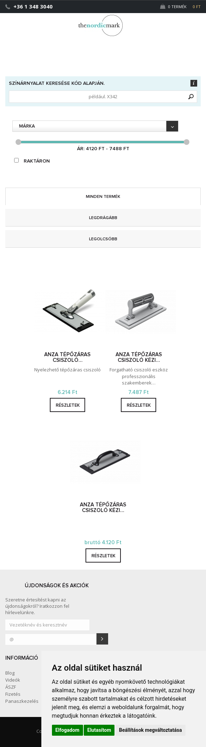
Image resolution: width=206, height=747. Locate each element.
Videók (12, 680)
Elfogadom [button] (67, 730)
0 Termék (180, 6)
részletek (68, 405)
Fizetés (12, 694)
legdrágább (103, 218)
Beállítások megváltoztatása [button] (150, 730)
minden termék (103, 197)
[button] (186, 22)
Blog (9, 673)
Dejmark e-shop (103, 25)
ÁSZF (10, 687)
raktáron (32, 161)
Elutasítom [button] (99, 730)
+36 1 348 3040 (33, 6)
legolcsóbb (103, 239)
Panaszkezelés (22, 701)
